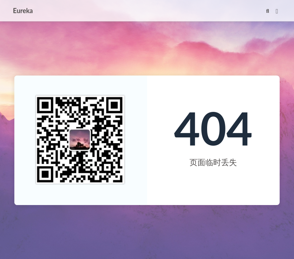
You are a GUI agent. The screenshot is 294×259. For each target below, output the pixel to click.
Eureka (23, 10)
